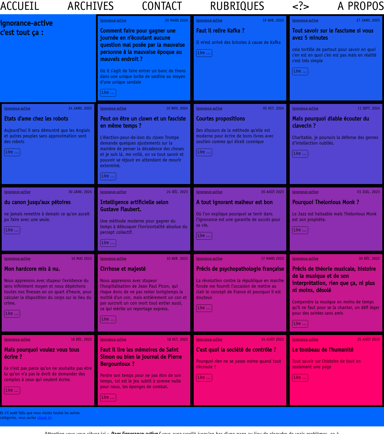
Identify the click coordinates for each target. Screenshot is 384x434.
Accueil (19, 7)
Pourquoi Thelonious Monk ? (325, 203)
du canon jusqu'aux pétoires (37, 203)
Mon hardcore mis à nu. (32, 270)
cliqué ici (44, 418)
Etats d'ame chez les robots (36, 119)
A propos (360, 7)
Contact (162, 7)
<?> (300, 7)
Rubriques (237, 7)
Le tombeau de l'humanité (322, 350)
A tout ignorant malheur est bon (234, 203)
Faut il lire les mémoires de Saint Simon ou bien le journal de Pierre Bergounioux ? (141, 357)
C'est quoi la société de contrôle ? (236, 350)
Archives (90, 7)
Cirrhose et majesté (123, 270)
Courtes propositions (220, 119)
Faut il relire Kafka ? (220, 31)
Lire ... (108, 92)
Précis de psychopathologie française (240, 270)
